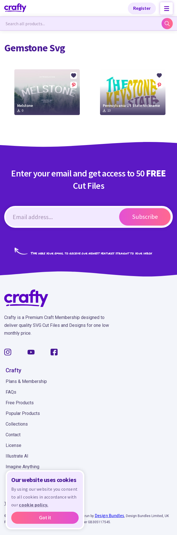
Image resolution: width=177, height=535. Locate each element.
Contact (13, 434)
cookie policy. (33, 505)
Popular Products (23, 413)
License (13, 445)
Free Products (20, 402)
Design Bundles (109, 515)
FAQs (11, 392)
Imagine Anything (22, 466)
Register (142, 8)
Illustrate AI (17, 456)
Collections (17, 424)
